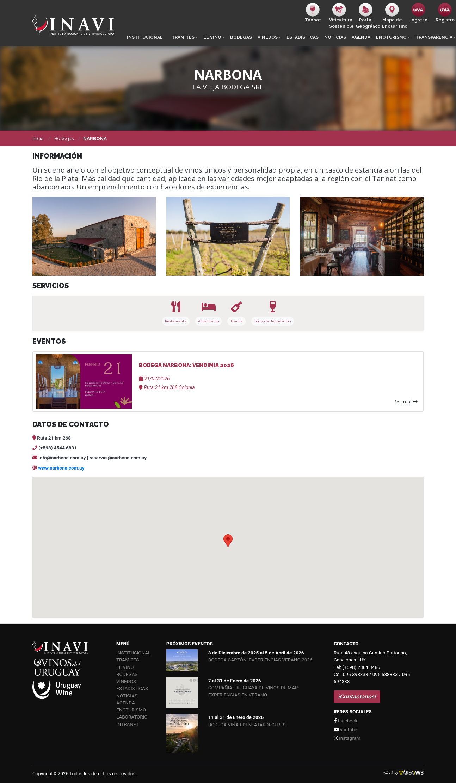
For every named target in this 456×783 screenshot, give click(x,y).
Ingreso (418, 13)
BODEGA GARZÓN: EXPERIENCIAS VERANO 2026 (260, 660)
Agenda (361, 37)
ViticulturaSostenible (341, 16)
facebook (345, 720)
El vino (212, 37)
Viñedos (268, 37)
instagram (347, 738)
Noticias (335, 37)
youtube (345, 729)
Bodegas (241, 37)
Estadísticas (302, 37)
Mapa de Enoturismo (394, 16)
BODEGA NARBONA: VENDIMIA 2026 (186, 365)
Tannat (313, 13)
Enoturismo (391, 37)
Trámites (183, 37)
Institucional (145, 37)
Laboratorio (132, 717)
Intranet (127, 724)
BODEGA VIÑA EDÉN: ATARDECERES (247, 724)
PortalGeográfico (367, 16)
